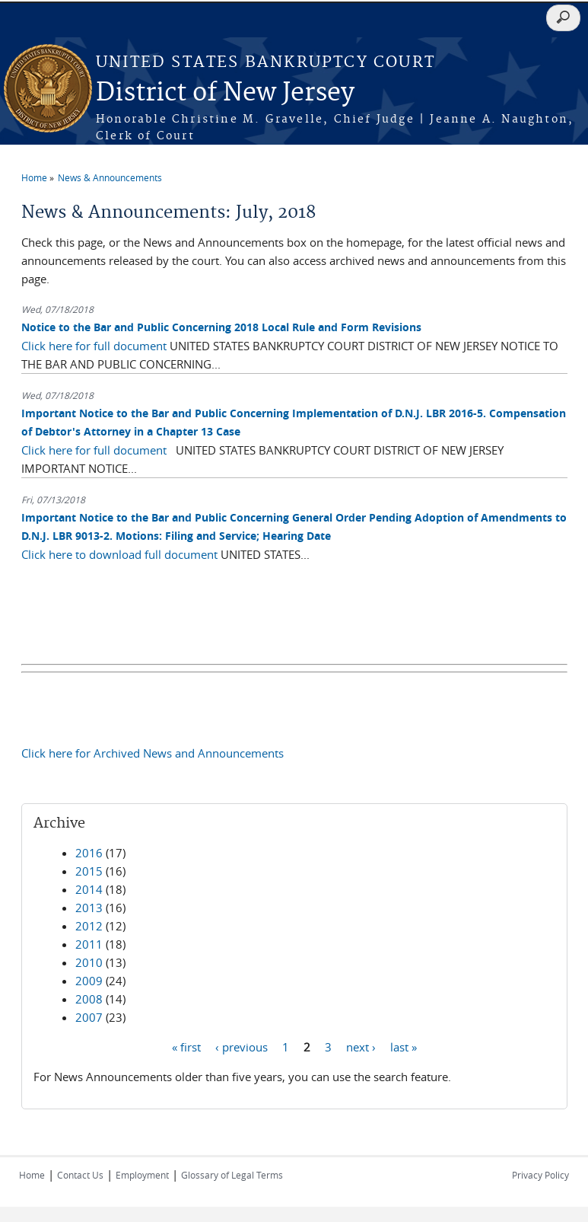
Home (34, 177)
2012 (89, 925)
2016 (89, 852)
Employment (142, 1175)
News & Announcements (110, 177)
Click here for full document (94, 345)
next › (361, 1046)
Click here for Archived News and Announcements (152, 753)
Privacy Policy (540, 1175)
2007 (89, 1017)
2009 (89, 980)
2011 (89, 944)
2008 (89, 999)
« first (186, 1046)
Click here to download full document (119, 554)
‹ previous (241, 1046)
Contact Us (80, 1175)
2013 (89, 907)
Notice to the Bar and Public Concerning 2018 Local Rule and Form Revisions (221, 327)
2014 (89, 889)
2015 (89, 871)
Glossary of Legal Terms (232, 1175)
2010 (89, 962)
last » (403, 1046)
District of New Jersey (225, 93)
